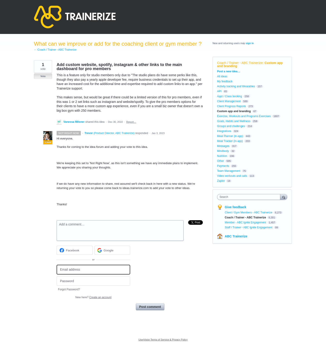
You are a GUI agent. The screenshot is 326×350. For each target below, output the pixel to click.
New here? (93, 297)
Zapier (221, 180)
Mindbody (223, 151)
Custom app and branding (234, 111)
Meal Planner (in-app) (230, 136)
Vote (43, 76)
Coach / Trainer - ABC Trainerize (240, 63)
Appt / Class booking (229, 96)
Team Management (228, 171)
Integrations (224, 131)
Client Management (229, 101)
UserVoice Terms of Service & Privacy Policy (163, 339)
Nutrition (222, 156)
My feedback (225, 81)
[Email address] (93, 269)
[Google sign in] (112, 250)
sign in (250, 43)
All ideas (222, 76)
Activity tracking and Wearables (236, 86)
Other (220, 161)
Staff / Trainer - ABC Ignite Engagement (249, 227)
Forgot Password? (69, 289)
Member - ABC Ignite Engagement (246, 222)
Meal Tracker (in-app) (230, 141)
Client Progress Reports (231, 106)
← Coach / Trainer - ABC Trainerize (55, 49)
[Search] (283, 197)
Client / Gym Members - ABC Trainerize (249, 212)
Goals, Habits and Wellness (233, 121)
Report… (131, 122)
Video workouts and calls (232, 175)
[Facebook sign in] (75, 250)
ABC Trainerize (236, 236)
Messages (223, 146)
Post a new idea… (228, 71)
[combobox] (249, 197)
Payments (223, 166)
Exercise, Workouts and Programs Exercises (244, 116)
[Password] (93, 281)
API (219, 91)
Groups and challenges (231, 126)
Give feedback (235, 207)
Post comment (150, 307)
